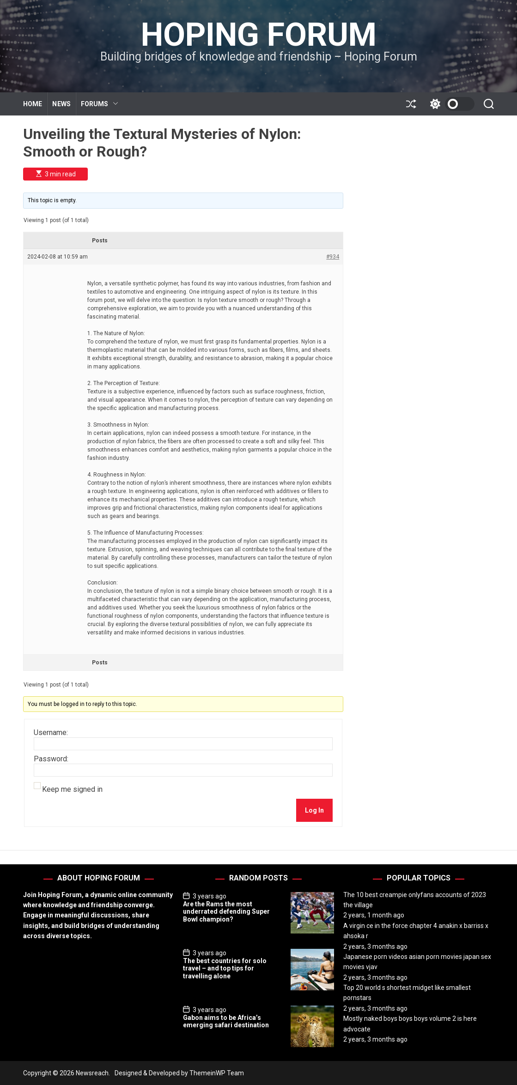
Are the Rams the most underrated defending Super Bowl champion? (226, 911)
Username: (51, 733)
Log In (314, 810)
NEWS (61, 104)
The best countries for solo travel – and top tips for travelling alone (225, 968)
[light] (450, 103)
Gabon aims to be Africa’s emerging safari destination (226, 1021)
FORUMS (100, 104)
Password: (51, 759)
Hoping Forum (259, 34)
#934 (332, 256)
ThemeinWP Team (216, 1073)
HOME (32, 104)
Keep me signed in (72, 789)
